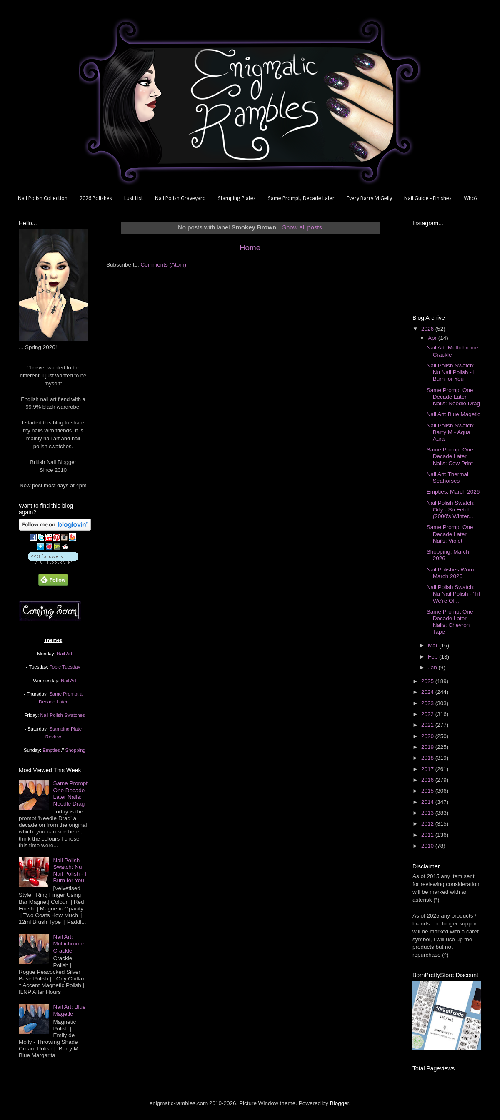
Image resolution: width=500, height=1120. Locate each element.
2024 (428, 692)
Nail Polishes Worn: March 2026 (451, 572)
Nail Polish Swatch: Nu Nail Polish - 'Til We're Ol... (453, 594)
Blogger (339, 1103)
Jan (433, 667)
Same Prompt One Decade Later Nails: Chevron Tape (450, 622)
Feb (433, 657)
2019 (428, 747)
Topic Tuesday (65, 666)
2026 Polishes (96, 198)
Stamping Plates (237, 198)
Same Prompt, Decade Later (301, 198)
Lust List (133, 198)
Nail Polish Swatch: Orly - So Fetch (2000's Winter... (451, 509)
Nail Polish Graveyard (180, 198)
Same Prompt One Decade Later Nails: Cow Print (450, 456)
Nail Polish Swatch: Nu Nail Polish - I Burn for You (69, 870)
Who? (471, 198)
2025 (428, 681)
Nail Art (64, 653)
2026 (428, 329)
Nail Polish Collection (43, 198)
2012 (428, 824)
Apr (433, 338)
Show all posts (302, 227)
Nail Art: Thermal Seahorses (447, 477)
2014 (428, 802)
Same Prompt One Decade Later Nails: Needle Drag (70, 793)
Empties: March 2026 (453, 492)
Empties (51, 750)
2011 (428, 835)
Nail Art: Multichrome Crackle (68, 943)
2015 (428, 791)
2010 (428, 846)
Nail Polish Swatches (62, 715)
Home (250, 247)
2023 (428, 703)
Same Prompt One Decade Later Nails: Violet (450, 534)
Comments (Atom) (164, 265)
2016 (428, 780)
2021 (428, 725)
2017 (428, 769)
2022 (428, 714)
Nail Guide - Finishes (428, 198)
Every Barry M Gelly (369, 198)
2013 (428, 813)
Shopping (75, 750)
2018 (428, 758)
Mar (433, 645)
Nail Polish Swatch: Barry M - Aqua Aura (451, 432)
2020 (428, 736)
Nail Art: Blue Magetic (69, 1010)
